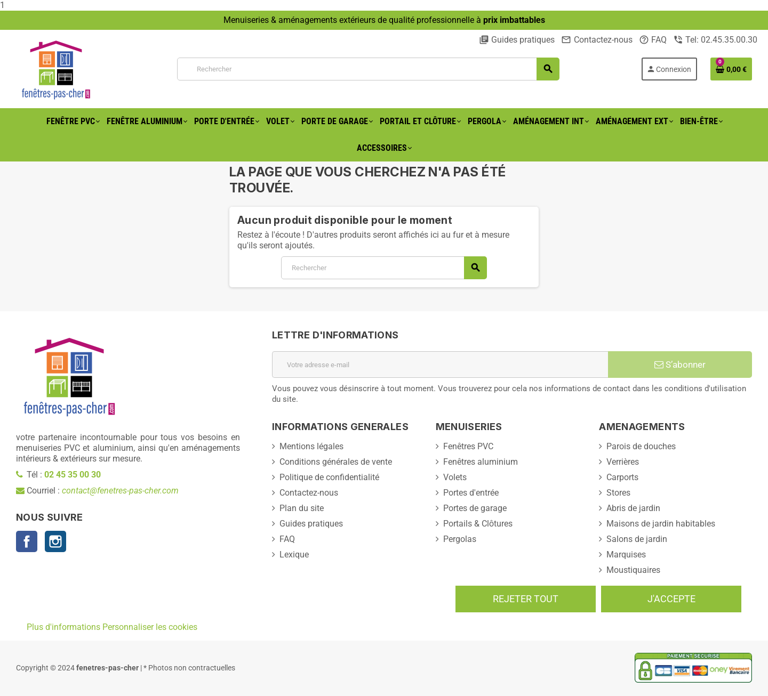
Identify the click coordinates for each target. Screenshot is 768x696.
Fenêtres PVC (468, 446)
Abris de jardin (633, 508)
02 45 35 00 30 (72, 475)
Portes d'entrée (471, 493)
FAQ (653, 40)
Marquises (626, 554)
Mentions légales (311, 446)
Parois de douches (641, 446)
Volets (455, 477)
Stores (618, 493)
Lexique (294, 554)
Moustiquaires (633, 570)
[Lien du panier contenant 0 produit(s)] (731, 69)
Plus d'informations (63, 627)
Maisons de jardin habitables (660, 524)
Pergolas (459, 539)
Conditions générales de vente (335, 462)
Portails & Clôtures (478, 524)
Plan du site (301, 508)
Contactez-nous (596, 40)
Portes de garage (475, 508)
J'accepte (671, 598)
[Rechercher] (368, 69)
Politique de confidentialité (329, 477)
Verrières (622, 462)
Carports (622, 477)
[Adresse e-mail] (440, 364)
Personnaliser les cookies (149, 627)
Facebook (26, 541)
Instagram (55, 541)
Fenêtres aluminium (480, 462)
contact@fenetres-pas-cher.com (120, 490)
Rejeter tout (525, 598)
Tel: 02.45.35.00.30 (715, 40)
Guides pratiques (517, 40)
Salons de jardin (636, 539)
